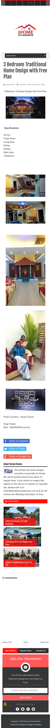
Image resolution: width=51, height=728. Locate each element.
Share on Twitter (14, 449)
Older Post (44, 642)
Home (26, 642)
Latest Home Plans (33, 84)
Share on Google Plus (17, 456)
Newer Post (7, 642)
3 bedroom (22, 84)
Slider (43, 84)
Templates (22, 725)
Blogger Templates (34, 725)
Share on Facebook (16, 441)
